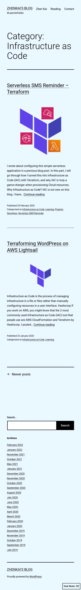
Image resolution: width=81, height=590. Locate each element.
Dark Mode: (71, 586)
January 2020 (14, 526)
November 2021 (16, 454)
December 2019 (16, 530)
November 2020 (16, 478)
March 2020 (13, 516)
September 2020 (16, 487)
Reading (56, 9)
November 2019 (16, 535)
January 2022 (14, 449)
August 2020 (14, 492)
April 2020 (12, 511)
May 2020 (12, 506)
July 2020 (12, 497)
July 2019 (12, 549)
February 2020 (15, 521)
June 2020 (13, 502)
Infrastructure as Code (33, 209)
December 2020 (16, 473)
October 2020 (14, 483)
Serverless (12, 213)
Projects (59, 209)
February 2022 (15, 444)
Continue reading (34, 194)
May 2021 (12, 464)
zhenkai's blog (20, 8)
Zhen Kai (41, 9)
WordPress (36, 576)
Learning (49, 209)
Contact (69, 9)
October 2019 (14, 540)
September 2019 (16, 545)
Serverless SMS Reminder (31, 213)
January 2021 (14, 468)
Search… (12, 417)
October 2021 (14, 459)
